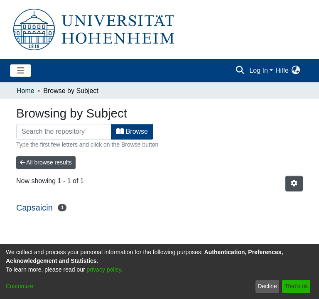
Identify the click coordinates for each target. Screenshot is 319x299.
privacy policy (104, 269)
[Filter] (63, 132)
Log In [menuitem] (258, 70)
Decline (267, 286)
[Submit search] (240, 71)
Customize (19, 286)
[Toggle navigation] (20, 70)
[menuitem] (295, 71)
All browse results (46, 162)
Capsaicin (34, 207)
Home (25, 90)
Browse (132, 131)
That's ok (296, 286)
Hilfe (282, 70)
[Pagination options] (294, 183)
